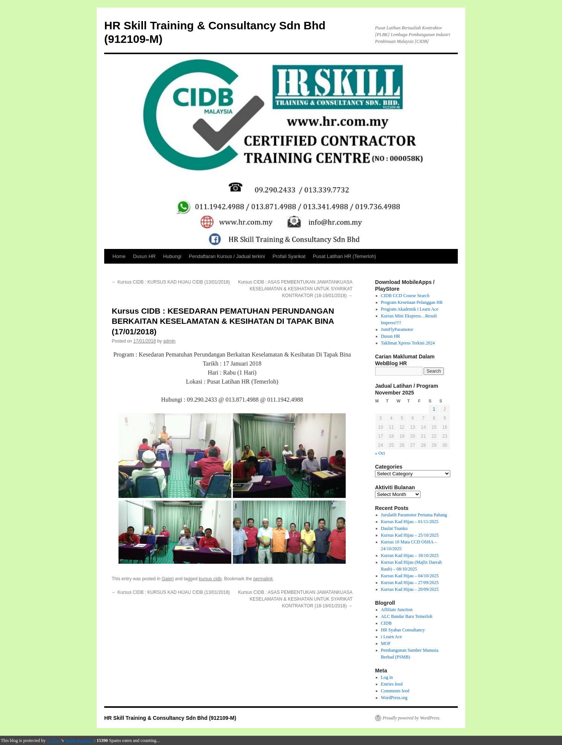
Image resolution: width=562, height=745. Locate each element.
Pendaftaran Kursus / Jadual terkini (227, 256)
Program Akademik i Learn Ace (410, 309)
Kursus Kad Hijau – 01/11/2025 (410, 521)
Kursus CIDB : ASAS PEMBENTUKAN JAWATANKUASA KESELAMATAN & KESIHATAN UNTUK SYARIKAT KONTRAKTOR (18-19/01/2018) (295, 288)
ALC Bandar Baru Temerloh (407, 616)
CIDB (386, 623)
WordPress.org (394, 697)
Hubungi (172, 256)
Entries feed (392, 684)
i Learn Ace (391, 636)
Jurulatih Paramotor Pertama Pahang (414, 514)
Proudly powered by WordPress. (411, 718)
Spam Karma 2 (79, 740)
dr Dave (54, 740)
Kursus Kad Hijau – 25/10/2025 (410, 535)
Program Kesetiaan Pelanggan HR (412, 302)
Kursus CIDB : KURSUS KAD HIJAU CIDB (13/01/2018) (171, 282)
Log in (387, 677)
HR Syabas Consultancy (403, 630)
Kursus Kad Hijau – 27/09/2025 (410, 582)
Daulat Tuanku (394, 528)
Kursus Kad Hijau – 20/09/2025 (410, 589)
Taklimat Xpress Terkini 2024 (408, 343)
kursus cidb (210, 578)
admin (169, 341)
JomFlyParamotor (397, 329)
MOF (386, 643)
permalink (263, 578)
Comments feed (395, 690)
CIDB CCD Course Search (405, 295)
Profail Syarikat (288, 256)
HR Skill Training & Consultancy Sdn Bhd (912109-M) (170, 718)
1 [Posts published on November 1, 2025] (434, 409)
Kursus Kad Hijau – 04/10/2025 (410, 575)
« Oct (380, 453)
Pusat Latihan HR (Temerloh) (344, 256)
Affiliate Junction (397, 609)
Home (119, 256)
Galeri (168, 578)
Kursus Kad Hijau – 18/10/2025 (410, 555)
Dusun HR (144, 256)
